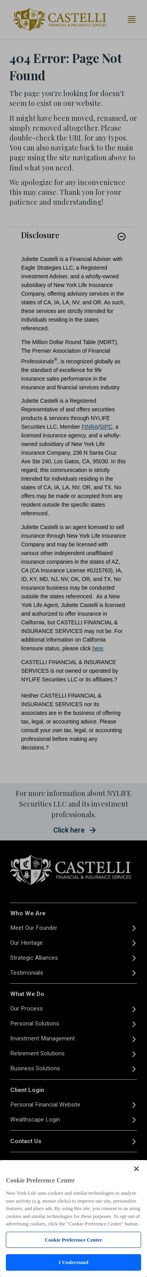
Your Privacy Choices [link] (34, 1267)
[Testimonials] (73, 972)
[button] (121, 236)
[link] (73, 241)
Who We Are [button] (27, 913)
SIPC (106, 427)
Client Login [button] (27, 1090)
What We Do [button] (27, 994)
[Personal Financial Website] (73, 1104)
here (97, 648)
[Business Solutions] (73, 1068)
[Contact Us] (73, 1141)
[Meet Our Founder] (73, 928)
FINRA (90, 427)
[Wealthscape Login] (73, 1119)
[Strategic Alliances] (73, 957)
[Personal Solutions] (73, 1024)
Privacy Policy (28, 1219)
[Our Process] (73, 1009)
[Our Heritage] (73, 943)
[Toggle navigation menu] (132, 19)
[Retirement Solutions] (73, 1054)
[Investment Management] (73, 1039)
